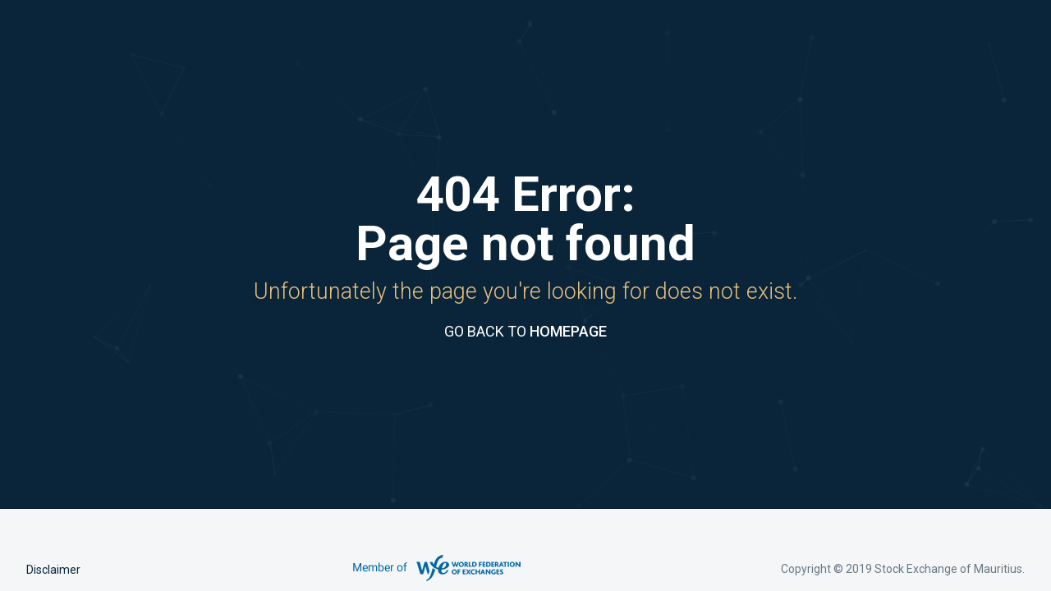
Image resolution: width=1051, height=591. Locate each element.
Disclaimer (53, 569)
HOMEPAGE (568, 331)
